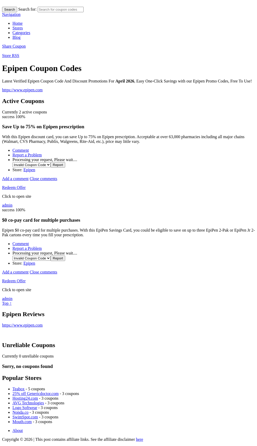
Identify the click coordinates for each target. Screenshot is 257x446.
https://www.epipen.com (22, 90)
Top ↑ (7, 303)
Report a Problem (27, 155)
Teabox (18, 389)
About (17, 430)
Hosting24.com (25, 398)
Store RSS (10, 55)
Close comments (43, 178)
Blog (16, 37)
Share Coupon (14, 46)
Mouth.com (22, 421)
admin (7, 205)
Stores (17, 28)
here (139, 439)
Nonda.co (20, 412)
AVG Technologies (28, 403)
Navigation (11, 14)
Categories (21, 32)
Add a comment (15, 178)
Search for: (27, 9)
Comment (20, 150)
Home (17, 23)
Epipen (29, 170)
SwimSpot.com (25, 417)
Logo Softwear (24, 407)
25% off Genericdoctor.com (35, 393)
